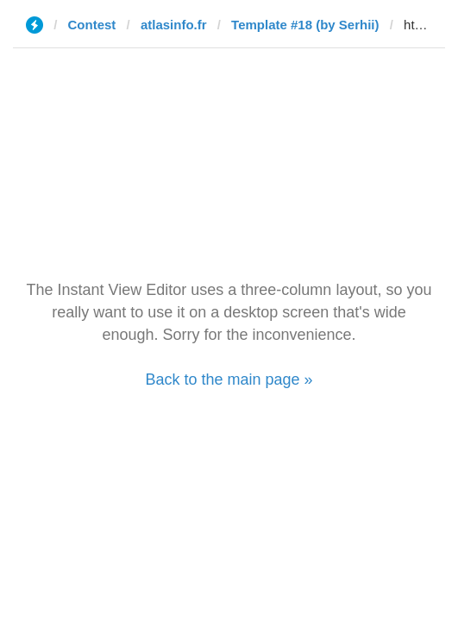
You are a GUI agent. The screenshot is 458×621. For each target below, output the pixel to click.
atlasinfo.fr (174, 24)
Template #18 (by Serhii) (305, 24)
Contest (92, 24)
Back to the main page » (228, 379)
